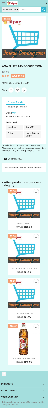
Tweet (17, 90)
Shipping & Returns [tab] (17, 106)
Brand (9, 113)
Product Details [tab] (15, 102)
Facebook (4, 374)
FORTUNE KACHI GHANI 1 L (24, 358)
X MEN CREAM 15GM (24, 313)
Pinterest (24, 90)
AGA (14, 113)
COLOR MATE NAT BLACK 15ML (24, 268)
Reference (11, 116)
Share (11, 90)
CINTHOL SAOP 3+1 (24, 223)
